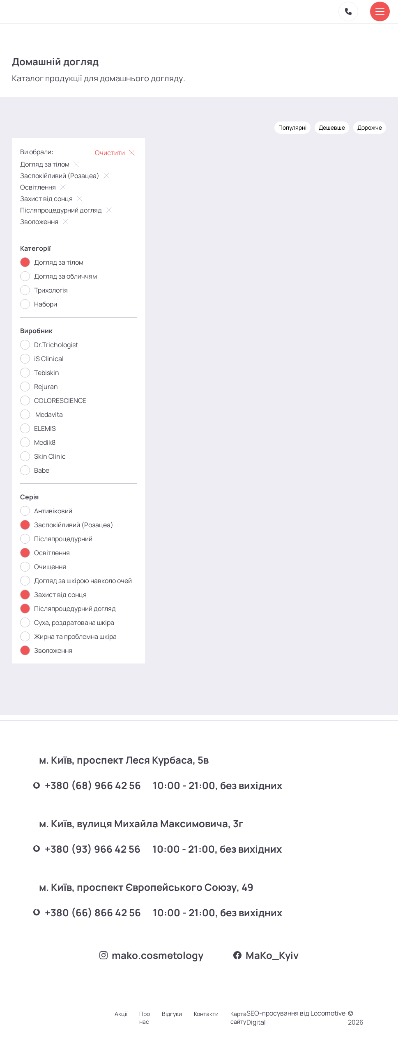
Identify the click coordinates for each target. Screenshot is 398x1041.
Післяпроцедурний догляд (67, 209)
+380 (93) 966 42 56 (89, 844)
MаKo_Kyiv (267, 954)
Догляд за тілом (51, 163)
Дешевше (331, 126)
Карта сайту (243, 1017)
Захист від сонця (53, 197)
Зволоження (46, 220)
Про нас (148, 1017)
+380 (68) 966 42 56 (90, 780)
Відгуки (176, 1014)
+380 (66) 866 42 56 (90, 908)
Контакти (210, 1014)
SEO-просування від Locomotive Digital (282, 1018)
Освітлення (44, 186)
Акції (124, 1014)
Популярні (292, 126)
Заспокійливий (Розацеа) (66, 174)
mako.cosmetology (150, 954)
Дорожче (369, 126)
